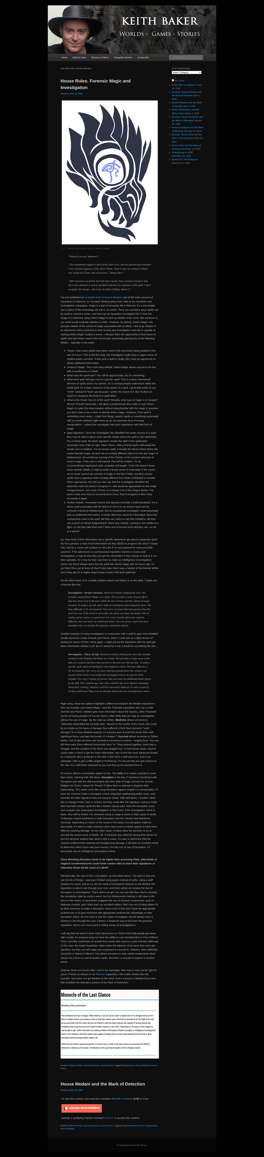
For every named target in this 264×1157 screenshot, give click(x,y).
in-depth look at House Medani (103, 297)
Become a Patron (100, 57)
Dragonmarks (128, 1065)
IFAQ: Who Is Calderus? (184, 85)
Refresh (109, 1117)
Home (64, 57)
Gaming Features (91, 1065)
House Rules (107, 1065)
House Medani (143, 1065)
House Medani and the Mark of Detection (103, 1083)
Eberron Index (79, 57)
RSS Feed (180, 81)
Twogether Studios (123, 57)
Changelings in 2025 (182, 152)
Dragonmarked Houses (133, 1126)
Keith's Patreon (123, 1098)
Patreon (100, 974)
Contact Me (142, 57)
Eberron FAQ (76, 1065)
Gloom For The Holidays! (185, 159)
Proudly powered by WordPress (132, 1145)
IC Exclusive (107, 1126)
